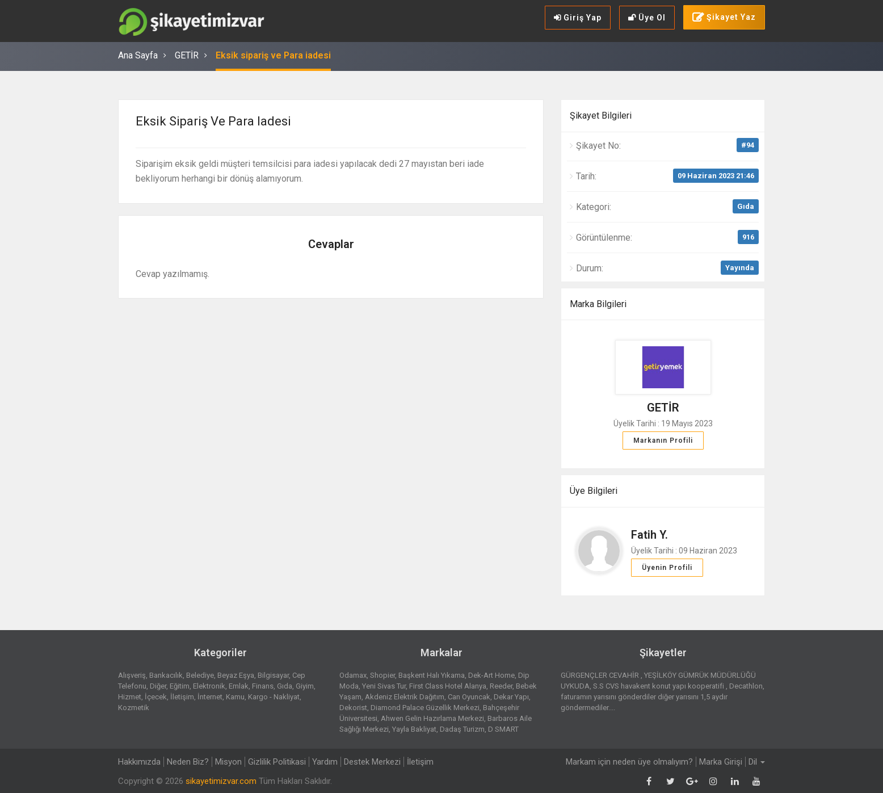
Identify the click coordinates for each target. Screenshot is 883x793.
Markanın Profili (663, 440)
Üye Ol (647, 17)
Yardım (325, 762)
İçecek (156, 697)
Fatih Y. (649, 535)
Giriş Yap (578, 17)
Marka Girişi (720, 762)
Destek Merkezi (372, 762)
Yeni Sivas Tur (384, 686)
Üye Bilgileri (593, 490)
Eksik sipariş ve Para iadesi (273, 55)
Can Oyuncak (469, 697)
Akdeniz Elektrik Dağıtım (404, 697)
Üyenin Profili (667, 568)
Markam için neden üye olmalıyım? (629, 762)
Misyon (228, 762)
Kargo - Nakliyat (274, 697)
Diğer (158, 686)
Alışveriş (132, 675)
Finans (263, 686)
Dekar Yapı (511, 697)
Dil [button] (757, 762)
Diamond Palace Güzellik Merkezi (425, 707)
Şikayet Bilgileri (601, 115)
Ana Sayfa (138, 55)
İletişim (182, 697)
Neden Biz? (188, 762)
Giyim (305, 686)
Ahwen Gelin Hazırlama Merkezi (432, 718)
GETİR (187, 55)
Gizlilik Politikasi (277, 762)
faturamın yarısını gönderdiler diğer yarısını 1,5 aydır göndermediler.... (644, 702)
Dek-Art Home (491, 675)
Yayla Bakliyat (414, 729)
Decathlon (746, 686)
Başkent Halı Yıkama (431, 675)
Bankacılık (166, 675)
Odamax (353, 675)
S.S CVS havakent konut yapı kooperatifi (659, 686)
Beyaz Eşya (235, 675)
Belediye (200, 675)
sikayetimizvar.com (221, 781)
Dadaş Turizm (462, 729)
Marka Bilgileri (598, 304)
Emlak (239, 686)
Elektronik (209, 686)
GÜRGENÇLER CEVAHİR (601, 675)
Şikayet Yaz (724, 17)
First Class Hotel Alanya (447, 686)
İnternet (209, 697)
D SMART (503, 729)
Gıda (745, 206)
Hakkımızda (139, 762)
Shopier (382, 675)
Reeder (501, 686)
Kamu (235, 697)
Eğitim (180, 686)
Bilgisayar (273, 675)
